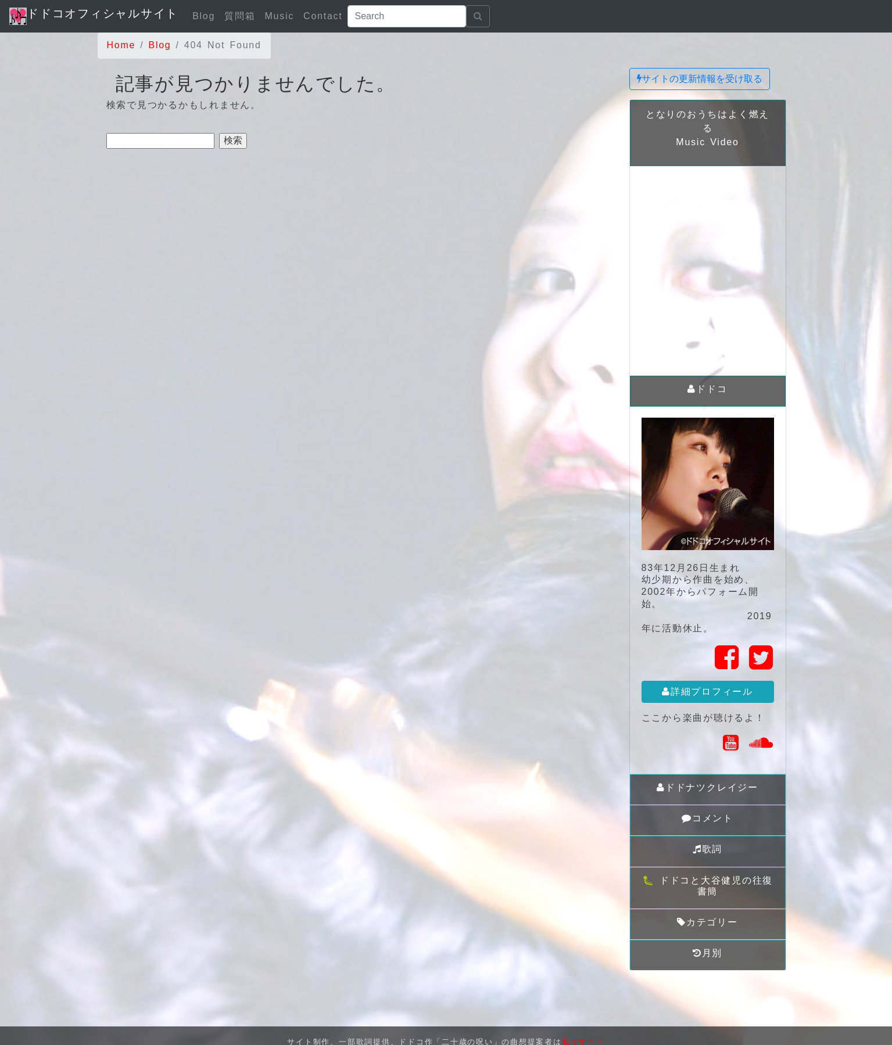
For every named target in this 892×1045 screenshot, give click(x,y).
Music (279, 16)
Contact (322, 16)
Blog (203, 16)
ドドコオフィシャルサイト (93, 16)
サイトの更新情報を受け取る (699, 79)
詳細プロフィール (707, 691)
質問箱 (239, 16)
